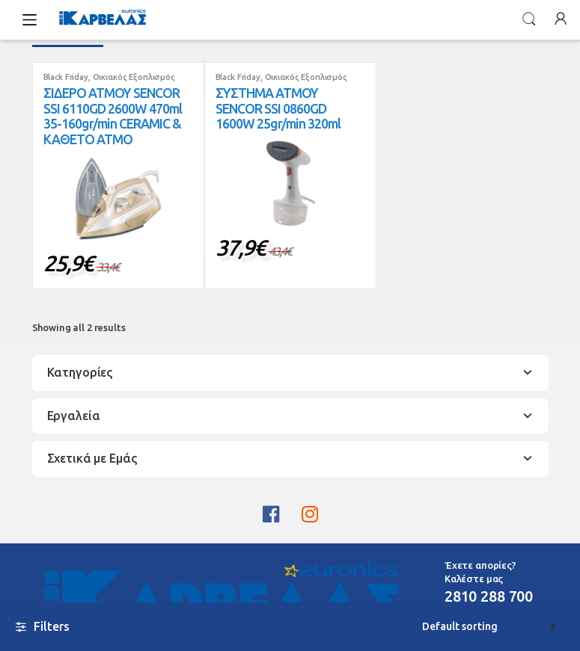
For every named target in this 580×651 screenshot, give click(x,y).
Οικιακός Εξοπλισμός (134, 76)
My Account (560, 19)
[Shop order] (489, 627)
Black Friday (65, 76)
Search (529, 19)
